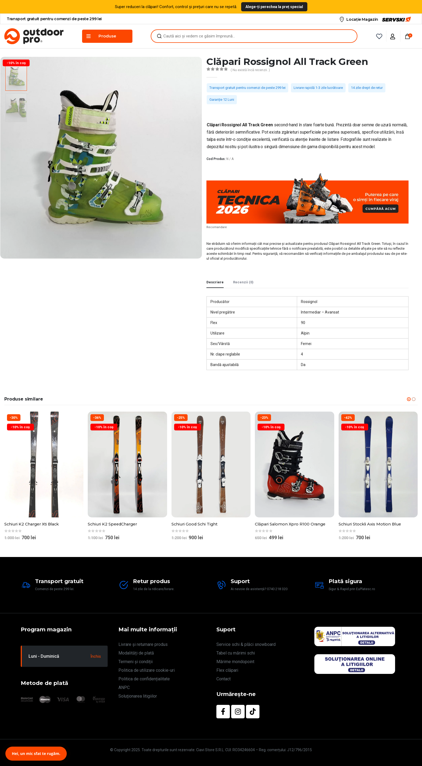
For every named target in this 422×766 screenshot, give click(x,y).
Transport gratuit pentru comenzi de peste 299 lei (247, 88)
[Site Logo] (34, 36)
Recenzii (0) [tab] (243, 282)
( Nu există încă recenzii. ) (250, 70)
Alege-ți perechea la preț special (274, 7)
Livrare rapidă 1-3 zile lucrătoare (318, 88)
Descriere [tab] (215, 282)
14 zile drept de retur (367, 88)
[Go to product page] (43, 464)
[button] (408, 399)
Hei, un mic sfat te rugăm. (36, 753)
